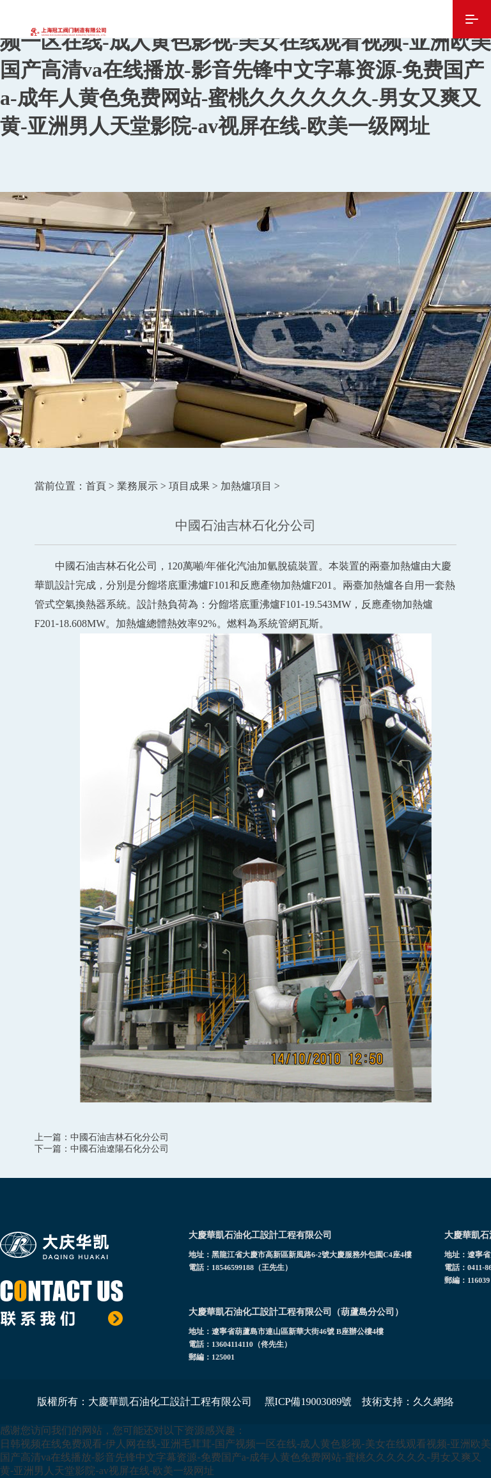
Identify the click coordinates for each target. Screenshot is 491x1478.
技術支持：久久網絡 (408, 1401)
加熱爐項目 (246, 486)
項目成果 (189, 486)
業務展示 (137, 486)
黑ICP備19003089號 (308, 1401)
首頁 (96, 486)
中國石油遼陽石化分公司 (119, 1149)
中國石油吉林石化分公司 (119, 1137)
